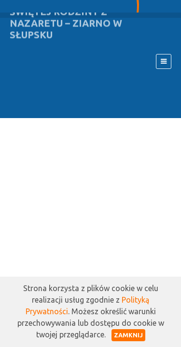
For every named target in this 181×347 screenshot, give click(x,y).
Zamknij (128, 335)
